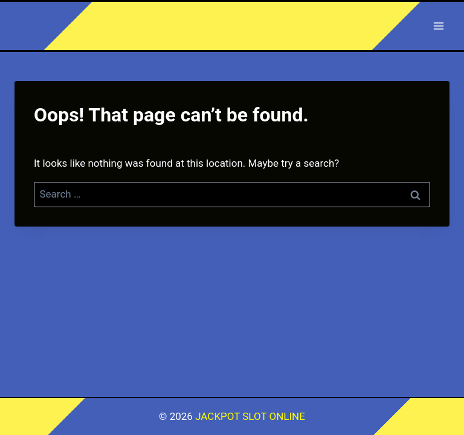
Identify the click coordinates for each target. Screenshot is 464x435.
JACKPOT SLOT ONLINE (250, 416)
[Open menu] (438, 25)
